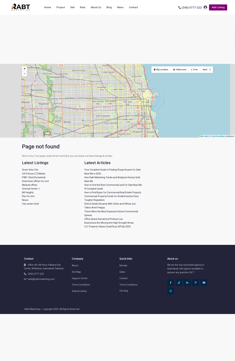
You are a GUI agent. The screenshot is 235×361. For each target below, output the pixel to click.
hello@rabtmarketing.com (41, 279)
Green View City (30, 169)
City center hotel (30, 203)
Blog (109, 7)
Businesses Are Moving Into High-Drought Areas (109, 222)
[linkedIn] (187, 282)
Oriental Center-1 (31, 188)
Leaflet (204, 136)
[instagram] (170, 291)
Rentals (123, 265)
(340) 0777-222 (192, 7)
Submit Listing (79, 291)
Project (60, 7)
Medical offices (29, 185)
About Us (96, 7)
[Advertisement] (117, 39)
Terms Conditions (81, 284)
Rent (82, 7)
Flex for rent (28, 196)
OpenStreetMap (218, 136)
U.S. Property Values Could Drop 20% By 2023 (107, 226)
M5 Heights (28, 192)
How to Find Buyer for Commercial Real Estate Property (112, 192)
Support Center (80, 278)
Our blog (123, 290)
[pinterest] (195, 282)
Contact (133, 7)
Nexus (25, 200)
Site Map (76, 272)
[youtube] (204, 282)
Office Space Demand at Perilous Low (103, 219)
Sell (72, 7)
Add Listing (218, 7)
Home (47, 7)
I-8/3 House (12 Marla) (33, 173)
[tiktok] (179, 282)
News (120, 7)
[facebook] (170, 282)
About (75, 265)
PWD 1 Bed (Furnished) (34, 177)
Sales (122, 272)
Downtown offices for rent (35, 181)
